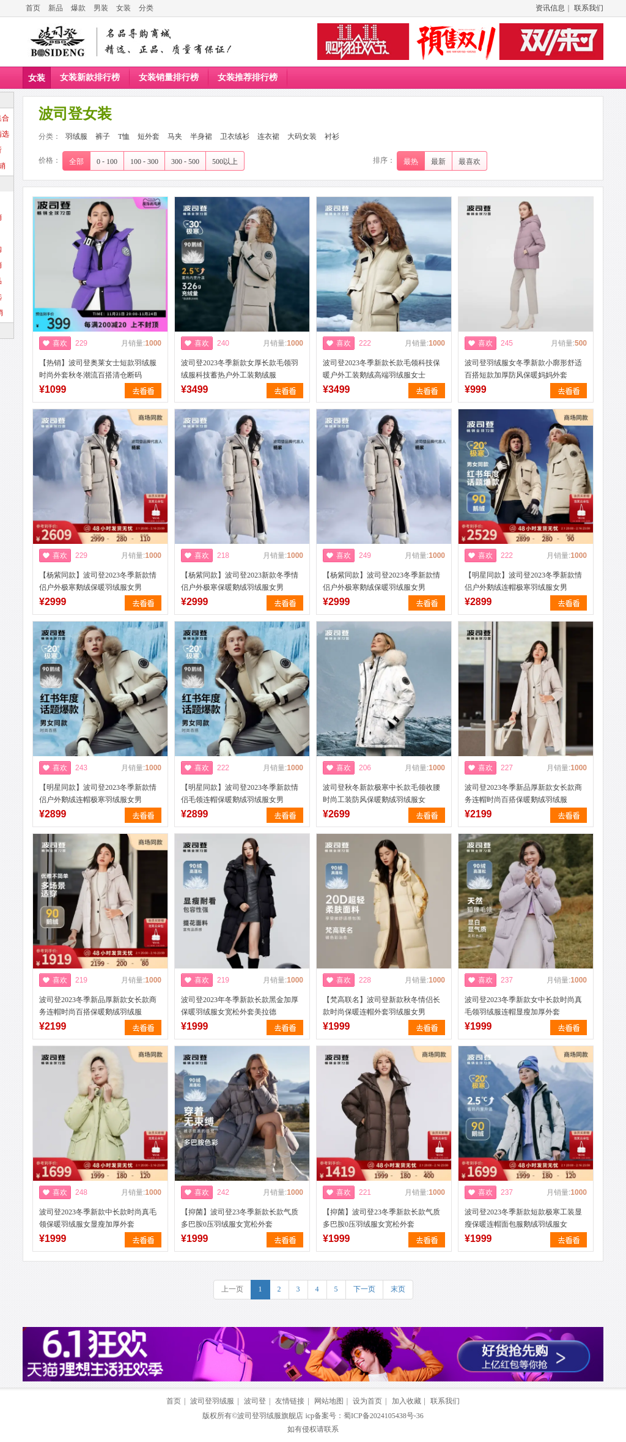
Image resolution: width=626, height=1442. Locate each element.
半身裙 (201, 136)
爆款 (78, 8)
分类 (146, 8)
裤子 (102, 136)
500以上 (225, 161)
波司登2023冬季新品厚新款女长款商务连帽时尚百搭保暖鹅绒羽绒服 (523, 793)
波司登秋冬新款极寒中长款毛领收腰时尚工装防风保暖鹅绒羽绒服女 (381, 793)
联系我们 (588, 8)
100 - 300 (144, 161)
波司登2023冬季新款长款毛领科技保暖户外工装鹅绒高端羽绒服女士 (381, 369)
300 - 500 (185, 161)
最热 (410, 161)
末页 (398, 1289)
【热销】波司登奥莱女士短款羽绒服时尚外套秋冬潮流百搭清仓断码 (97, 369)
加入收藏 (406, 1401)
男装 (101, 8)
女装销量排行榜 (169, 77)
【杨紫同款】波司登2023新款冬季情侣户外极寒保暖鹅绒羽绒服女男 (239, 581)
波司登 (255, 1401)
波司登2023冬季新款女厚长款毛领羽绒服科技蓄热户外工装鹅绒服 (239, 369)
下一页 (364, 1289)
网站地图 (329, 1401)
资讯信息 (550, 8)
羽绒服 (76, 136)
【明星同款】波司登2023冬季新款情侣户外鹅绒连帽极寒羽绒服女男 (523, 581)
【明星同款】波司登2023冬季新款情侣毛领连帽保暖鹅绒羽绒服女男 (239, 793)
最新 (438, 161)
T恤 (124, 136)
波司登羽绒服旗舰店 (270, 1415)
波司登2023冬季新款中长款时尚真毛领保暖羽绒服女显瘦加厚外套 (97, 1218)
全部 (76, 161)
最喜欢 (469, 161)
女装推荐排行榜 (248, 77)
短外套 (149, 136)
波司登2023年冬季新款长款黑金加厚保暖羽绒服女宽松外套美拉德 (239, 1005)
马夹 (175, 136)
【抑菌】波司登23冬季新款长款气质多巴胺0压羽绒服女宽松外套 (239, 1218)
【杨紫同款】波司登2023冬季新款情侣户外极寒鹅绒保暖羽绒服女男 (97, 581)
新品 (55, 8)
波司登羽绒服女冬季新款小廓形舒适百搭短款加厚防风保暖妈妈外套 (523, 369)
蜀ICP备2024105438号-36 (384, 1415)
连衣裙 (268, 136)
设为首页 (367, 1401)
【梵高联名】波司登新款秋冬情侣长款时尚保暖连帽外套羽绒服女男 (381, 1005)
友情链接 (289, 1401)
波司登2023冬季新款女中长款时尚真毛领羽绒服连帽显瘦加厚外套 (523, 1005)
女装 (123, 8)
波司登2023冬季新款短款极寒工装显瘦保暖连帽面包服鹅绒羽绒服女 (523, 1218)
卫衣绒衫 (234, 136)
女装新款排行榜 (90, 77)
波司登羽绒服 (212, 1401)
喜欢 (60, 343)
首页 (33, 8)
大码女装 (302, 136)
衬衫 (332, 136)
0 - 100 (107, 161)
